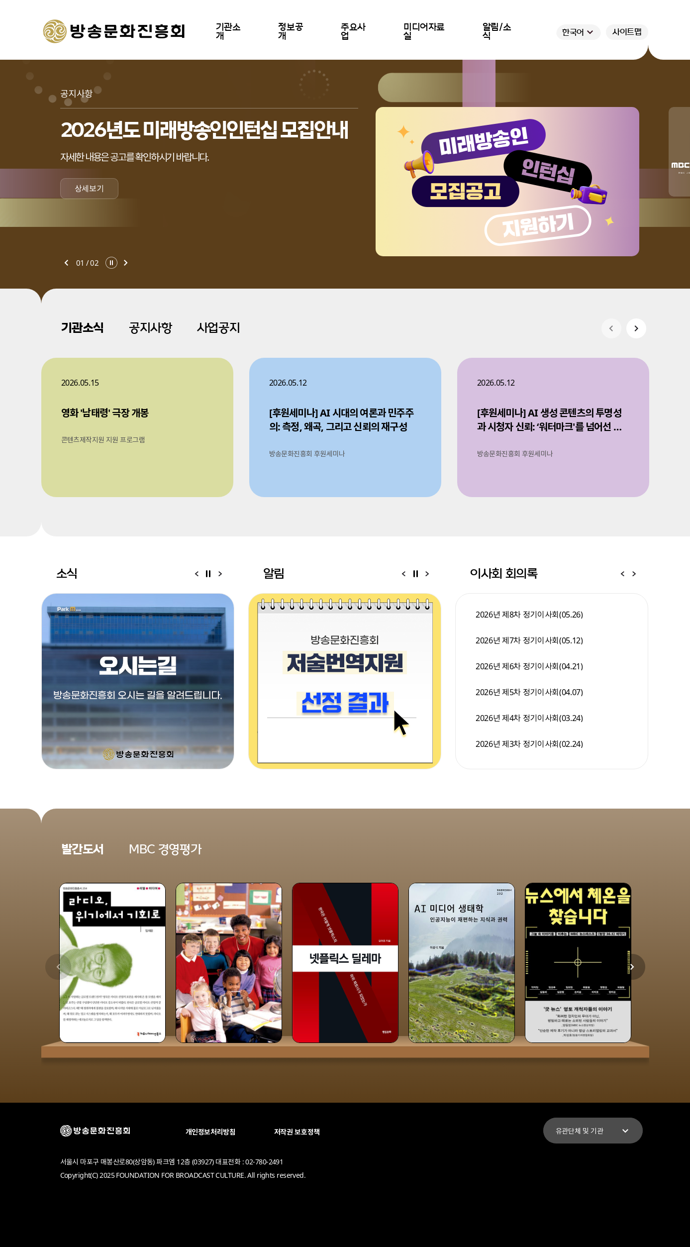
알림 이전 (403, 574)
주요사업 (353, 31)
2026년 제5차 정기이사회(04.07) (529, 692)
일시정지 (111, 263)
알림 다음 (427, 574)
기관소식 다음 (636, 328)
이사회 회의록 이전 (622, 574)
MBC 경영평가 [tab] (165, 849)
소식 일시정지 (208, 574)
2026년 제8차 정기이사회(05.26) (529, 615)
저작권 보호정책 (297, 1132)
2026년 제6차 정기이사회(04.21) (529, 666)
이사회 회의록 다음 (634, 574)
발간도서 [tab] (82, 849)
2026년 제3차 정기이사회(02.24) (529, 744)
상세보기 (89, 188)
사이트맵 (627, 31)
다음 (126, 263)
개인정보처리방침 (211, 1132)
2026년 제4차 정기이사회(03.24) (529, 718)
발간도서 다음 (632, 967)
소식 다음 (220, 574)
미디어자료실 (424, 31)
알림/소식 (497, 31)
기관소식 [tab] (82, 328)
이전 (66, 263)
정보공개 (290, 31)
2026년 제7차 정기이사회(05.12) (529, 640)
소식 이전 (196, 574)
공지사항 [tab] (150, 328)
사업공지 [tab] (218, 328)
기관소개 (228, 31)
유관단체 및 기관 (593, 1131)
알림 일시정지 (415, 574)
